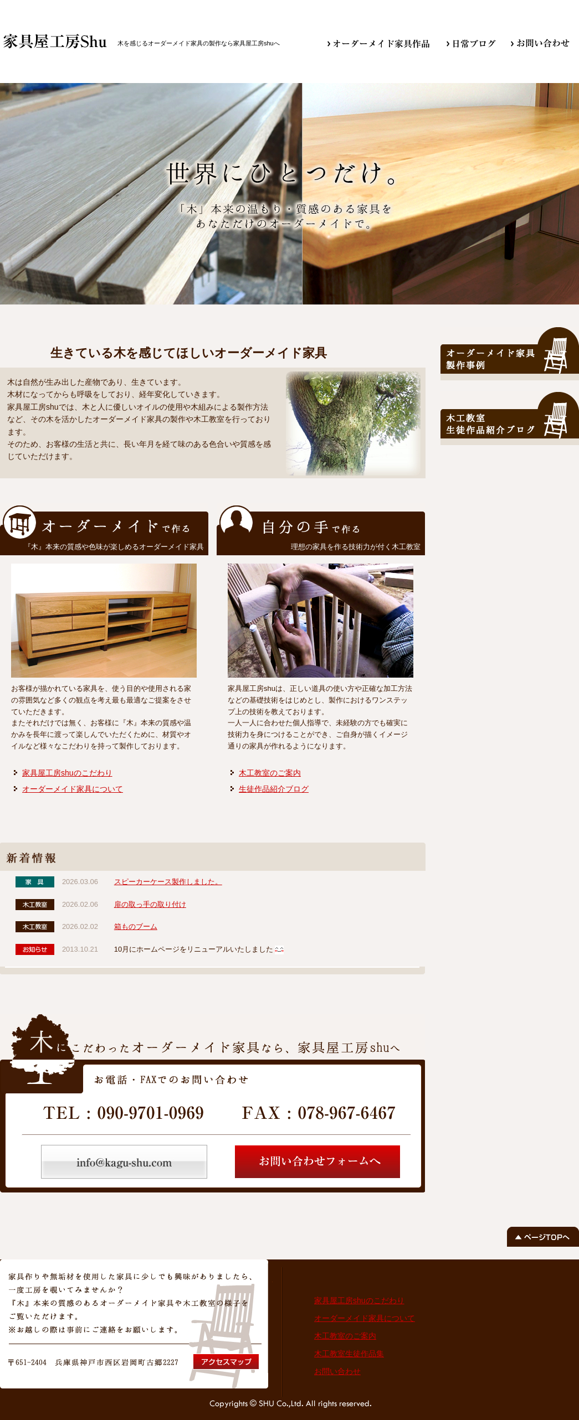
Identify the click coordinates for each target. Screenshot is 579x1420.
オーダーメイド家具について (72, 788)
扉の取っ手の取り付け (150, 904)
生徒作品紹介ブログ (274, 788)
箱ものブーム (135, 926)
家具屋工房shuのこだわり (67, 772)
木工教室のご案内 (270, 772)
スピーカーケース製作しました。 (168, 881)
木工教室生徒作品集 (349, 1353)
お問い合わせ (337, 1371)
